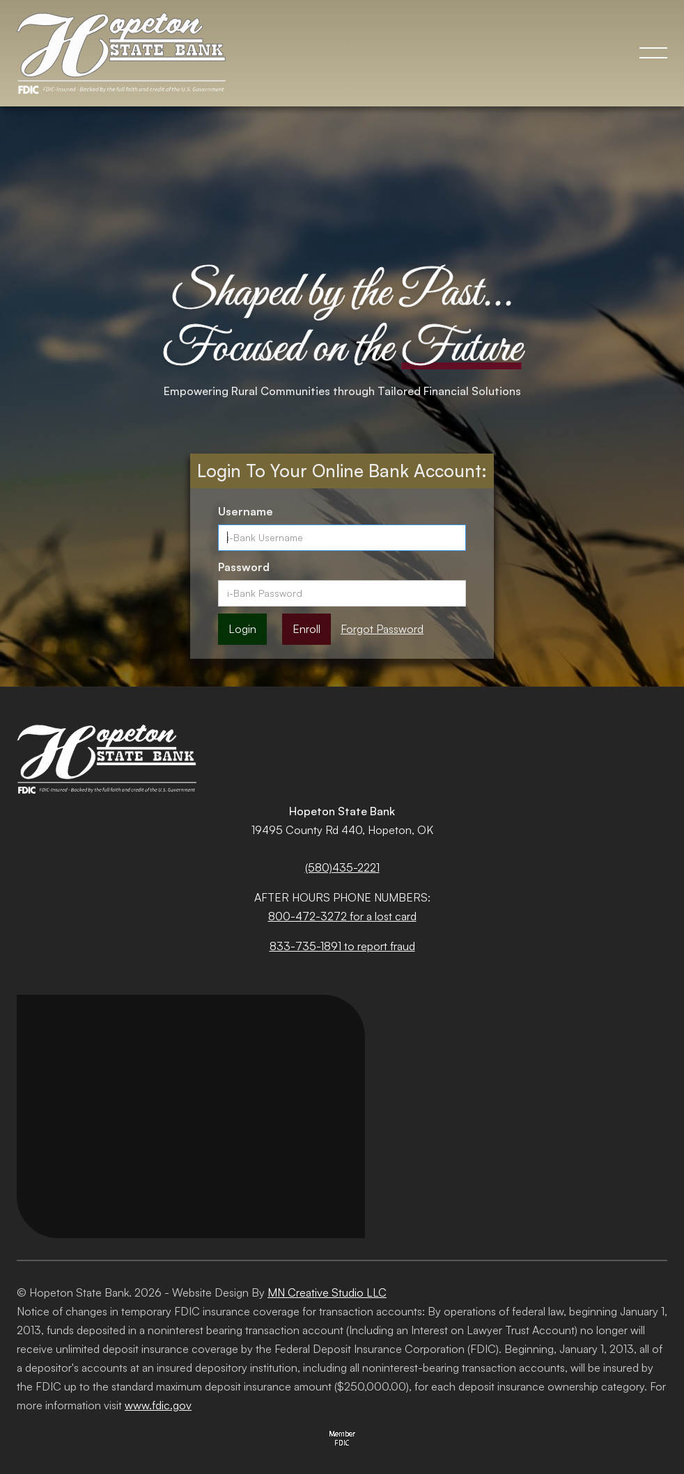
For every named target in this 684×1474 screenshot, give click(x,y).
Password (244, 567)
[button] (653, 53)
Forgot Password (382, 629)
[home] (134, 53)
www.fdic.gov (158, 1405)
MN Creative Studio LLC (327, 1292)
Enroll (306, 629)
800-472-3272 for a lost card (342, 916)
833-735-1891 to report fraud (342, 946)
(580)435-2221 (342, 867)
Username (245, 511)
